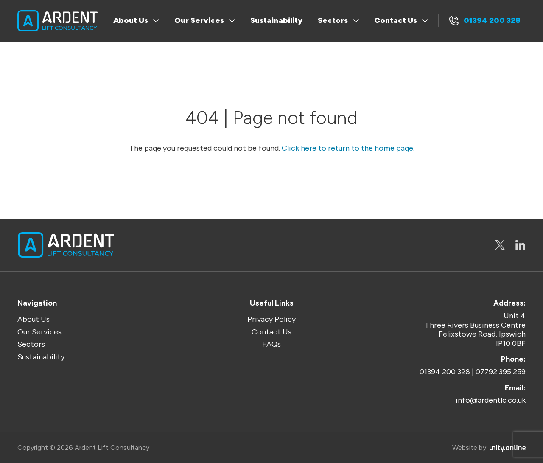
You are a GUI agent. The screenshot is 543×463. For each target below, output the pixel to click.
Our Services (199, 20)
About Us (130, 20)
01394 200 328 (492, 20)
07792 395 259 (501, 372)
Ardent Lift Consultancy (57, 20)
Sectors (333, 20)
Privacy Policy (271, 319)
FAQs (271, 344)
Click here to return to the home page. (348, 148)
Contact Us (395, 20)
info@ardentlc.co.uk (491, 400)
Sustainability (276, 20)
